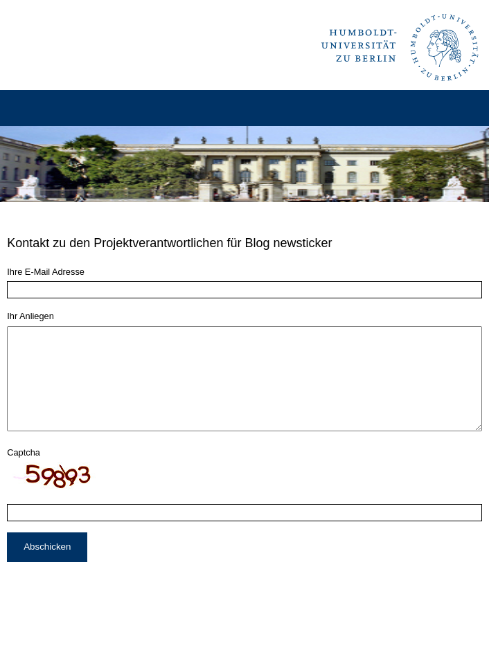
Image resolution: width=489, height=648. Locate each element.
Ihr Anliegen (30, 316)
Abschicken (47, 567)
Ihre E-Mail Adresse (46, 272)
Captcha (23, 473)
